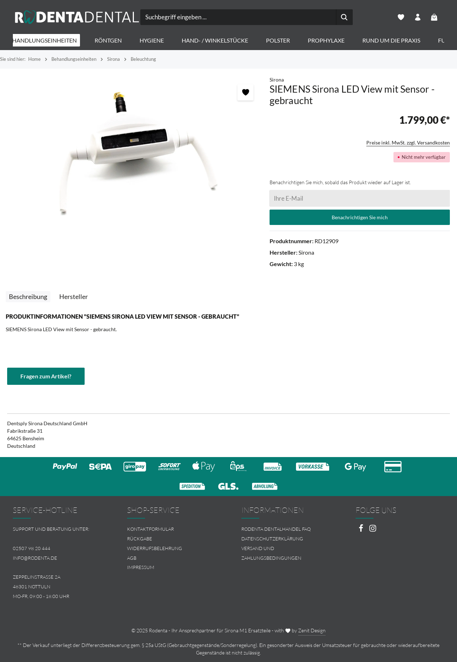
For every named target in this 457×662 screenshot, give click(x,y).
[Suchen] (326, 17)
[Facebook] (361, 530)
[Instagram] (373, 530)
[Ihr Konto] (417, 17)
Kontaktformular (150, 529)
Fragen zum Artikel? (45, 376)
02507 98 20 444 (31, 548)
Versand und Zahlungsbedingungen (271, 553)
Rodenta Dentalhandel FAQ (276, 529)
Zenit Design (312, 630)
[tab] (28, 297)
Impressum (140, 567)
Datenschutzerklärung (272, 538)
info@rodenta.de (35, 558)
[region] (135, 153)
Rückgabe (139, 538)
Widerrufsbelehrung (154, 548)
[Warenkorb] (434, 17)
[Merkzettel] (400, 17)
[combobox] (220, 17)
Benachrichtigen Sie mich (360, 218)
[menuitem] (171, 529)
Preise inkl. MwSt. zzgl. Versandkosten (408, 143)
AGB (131, 558)
